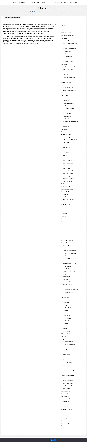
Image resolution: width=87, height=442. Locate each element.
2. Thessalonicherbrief (68, 165)
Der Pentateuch (67, 53)
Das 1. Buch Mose (67, 56)
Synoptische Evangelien (67, 170)
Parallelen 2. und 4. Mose (69, 59)
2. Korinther (66, 144)
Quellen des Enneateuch (67, 64)
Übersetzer (64, 216)
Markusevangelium (68, 176)
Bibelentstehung (23, 2)
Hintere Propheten (66, 82)
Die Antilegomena (67, 157)
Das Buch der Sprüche (68, 103)
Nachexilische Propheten (69, 90)
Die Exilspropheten (68, 87)
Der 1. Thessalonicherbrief (70, 139)
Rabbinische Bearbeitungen (70, 43)
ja (51, 440)
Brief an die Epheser (68, 163)
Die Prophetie (65, 92)
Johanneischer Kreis (66, 186)
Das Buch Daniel (67, 118)
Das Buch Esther (67, 116)
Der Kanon (64, 131)
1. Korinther (66, 142)
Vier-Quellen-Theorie (68, 69)
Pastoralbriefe (66, 168)
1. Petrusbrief (66, 194)
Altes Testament (35, 2)
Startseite (13, 2)
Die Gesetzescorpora (68, 61)
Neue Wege (66, 74)
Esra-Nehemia (66, 126)
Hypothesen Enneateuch (69, 77)
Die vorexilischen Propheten (70, 85)
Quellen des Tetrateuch (69, 66)
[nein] (85, 440)
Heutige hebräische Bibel (69, 40)
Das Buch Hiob (66, 105)
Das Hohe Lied (66, 111)
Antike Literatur (73, 2)
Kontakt (63, 221)
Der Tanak (64, 38)
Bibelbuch (43, 8)
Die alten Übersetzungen (69, 48)
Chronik (65, 124)
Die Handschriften (66, 129)
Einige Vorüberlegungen (67, 35)
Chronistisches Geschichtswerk (71, 121)
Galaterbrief (66, 152)
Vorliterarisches (65, 183)
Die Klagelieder (67, 113)
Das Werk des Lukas (68, 181)
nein (54, 440)
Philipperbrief (66, 147)
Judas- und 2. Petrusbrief (69, 199)
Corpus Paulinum (66, 134)
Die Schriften (65, 95)
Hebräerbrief (66, 196)
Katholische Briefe (66, 191)
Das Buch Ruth (67, 98)
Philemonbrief (66, 150)
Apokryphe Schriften (60, 2)
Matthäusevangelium (68, 178)
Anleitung (64, 213)
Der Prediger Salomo (68, 108)
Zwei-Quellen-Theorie (68, 173)
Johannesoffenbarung (67, 189)
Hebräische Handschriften (69, 46)
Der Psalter (66, 100)
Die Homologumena (68, 137)
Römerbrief (66, 155)
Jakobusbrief (66, 202)
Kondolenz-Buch (65, 218)
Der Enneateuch (67, 51)
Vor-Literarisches (67, 79)
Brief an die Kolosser (68, 160)
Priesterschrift (66, 72)
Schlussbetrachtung (66, 204)
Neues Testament (46, 2)
